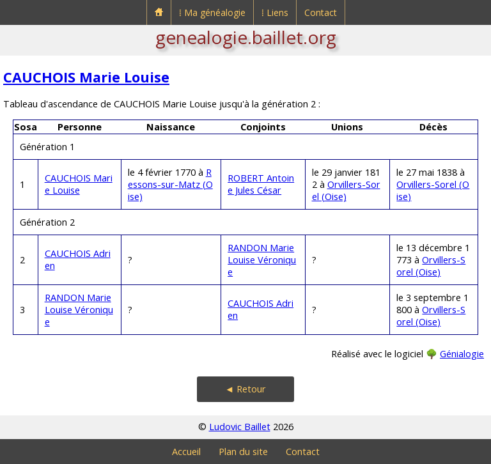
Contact (320, 12)
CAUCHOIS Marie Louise (86, 77)
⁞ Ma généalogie (212, 12)
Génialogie (462, 354)
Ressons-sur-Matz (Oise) (170, 184)
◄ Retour (245, 389)
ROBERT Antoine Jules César (261, 184)
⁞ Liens (274, 12)
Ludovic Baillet (239, 427)
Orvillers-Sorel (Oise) (346, 190)
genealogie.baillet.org (245, 37)
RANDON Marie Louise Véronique (262, 260)
